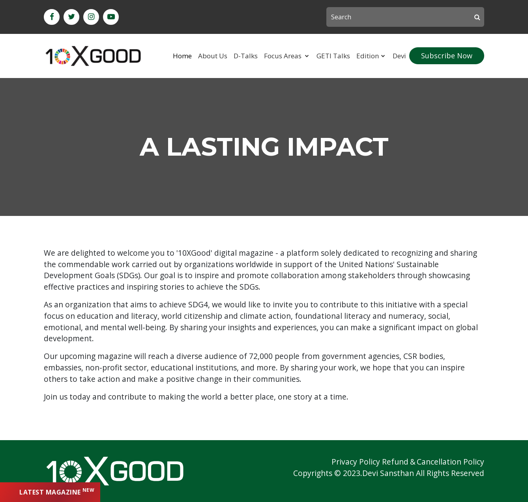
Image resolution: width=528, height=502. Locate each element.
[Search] (405, 17)
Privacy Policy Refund (369, 461)
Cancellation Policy (450, 461)
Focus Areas (283, 55)
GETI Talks (333, 55)
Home (182, 55)
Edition (367, 55)
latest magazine (56, 491)
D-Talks (246, 55)
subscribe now (446, 55)
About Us (212, 55)
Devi (399, 55)
